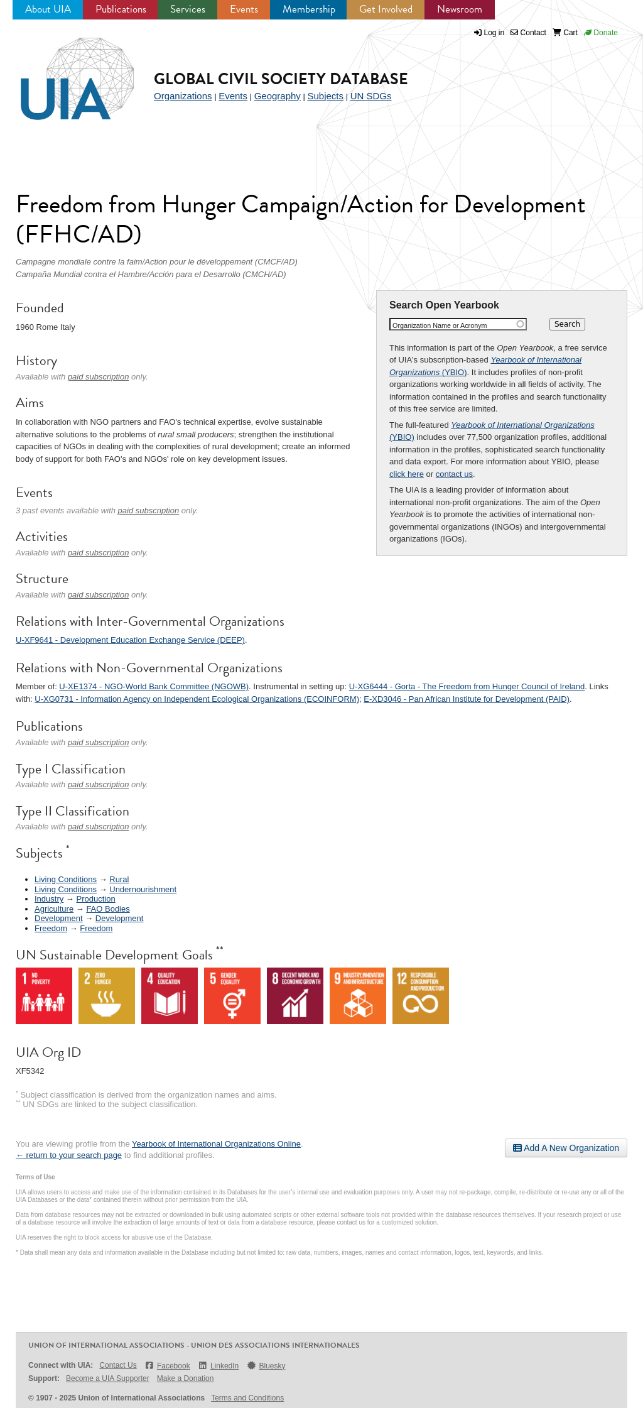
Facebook (167, 1365)
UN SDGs (371, 95)
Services (187, 9)
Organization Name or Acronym (439, 325)
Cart (565, 32)
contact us (454, 474)
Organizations (183, 95)
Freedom (51, 928)
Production (95, 898)
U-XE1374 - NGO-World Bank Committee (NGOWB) (154, 686)
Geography (277, 95)
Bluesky (265, 1365)
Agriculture (54, 909)
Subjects (325, 95)
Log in (494, 32)
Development (59, 918)
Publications (120, 9)
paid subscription (98, 376)
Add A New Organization (566, 1148)
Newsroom (459, 9)
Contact (528, 32)
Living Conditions (66, 879)
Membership (309, 9)
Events (244, 9)
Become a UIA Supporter (107, 1378)
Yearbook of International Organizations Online (216, 1144)
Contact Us (117, 1365)
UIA (63, 71)
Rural (119, 879)
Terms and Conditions (247, 1398)
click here (406, 474)
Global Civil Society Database (281, 78)
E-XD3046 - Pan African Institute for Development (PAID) (467, 699)
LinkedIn (218, 1365)
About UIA (48, 9)
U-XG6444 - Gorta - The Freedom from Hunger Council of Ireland (467, 686)
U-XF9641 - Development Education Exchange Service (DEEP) (130, 640)
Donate (601, 32)
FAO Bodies (107, 909)
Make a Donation (185, 1378)
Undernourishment (142, 889)
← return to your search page (69, 1155)
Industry (49, 898)
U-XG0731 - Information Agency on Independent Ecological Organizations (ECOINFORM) (197, 699)
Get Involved (386, 9)
